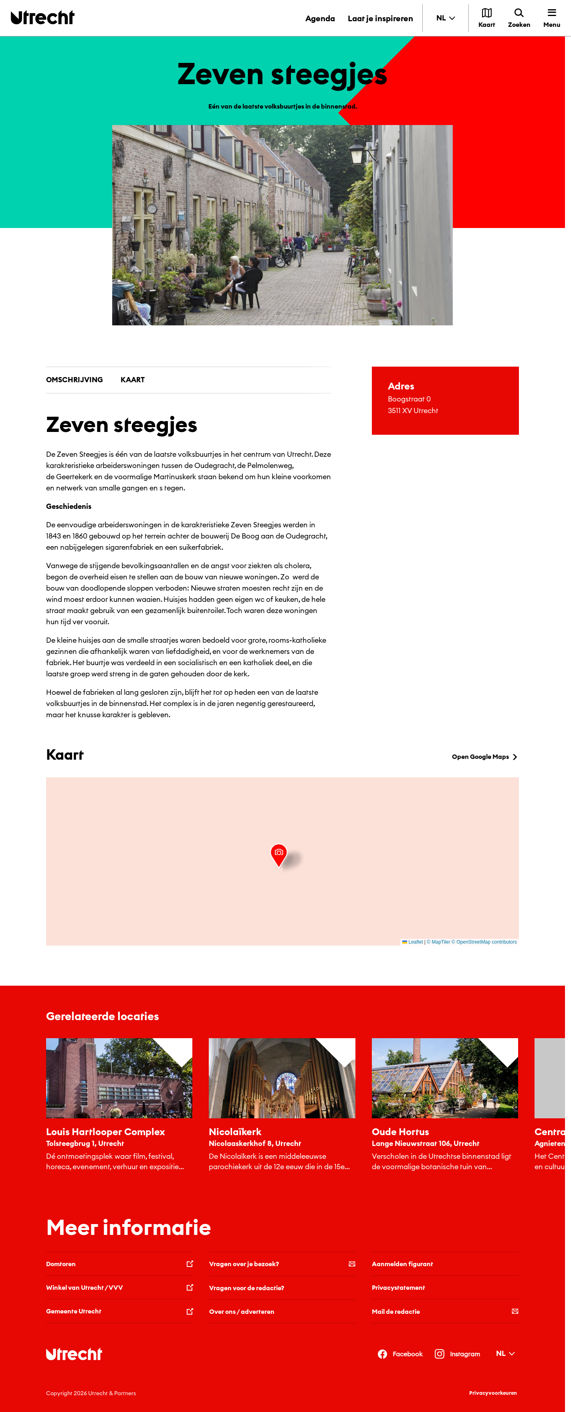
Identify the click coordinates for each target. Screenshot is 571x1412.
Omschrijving (74, 379)
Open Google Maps (485, 756)
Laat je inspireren (380, 18)
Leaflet (412, 942)
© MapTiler (438, 942)
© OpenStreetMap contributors (484, 942)
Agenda (320, 18)
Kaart (133, 379)
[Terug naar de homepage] (43, 17)
